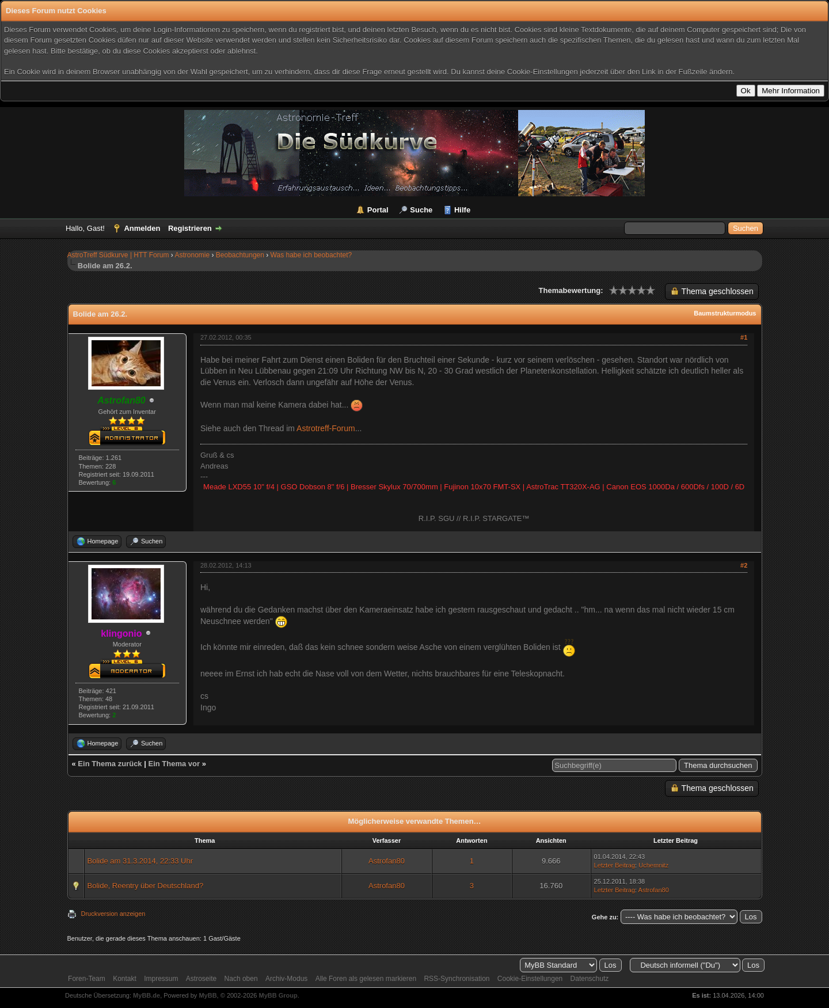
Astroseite (201, 979)
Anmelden (142, 228)
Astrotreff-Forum (325, 428)
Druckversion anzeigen (113, 913)
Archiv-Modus (286, 979)
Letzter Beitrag (615, 865)
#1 (743, 337)
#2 (743, 565)
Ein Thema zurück (110, 763)
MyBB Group (278, 995)
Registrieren (190, 228)
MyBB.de (146, 995)
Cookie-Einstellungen (529, 979)
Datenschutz (590, 979)
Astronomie (192, 255)
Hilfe (462, 210)
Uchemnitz (653, 865)
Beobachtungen (240, 255)
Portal (378, 210)
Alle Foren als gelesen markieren (365, 979)
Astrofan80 (386, 861)
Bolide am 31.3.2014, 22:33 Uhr (140, 861)
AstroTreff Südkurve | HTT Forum (118, 255)
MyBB (207, 995)
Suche (421, 210)
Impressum (161, 979)
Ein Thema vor (174, 763)
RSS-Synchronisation (456, 979)
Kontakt (124, 979)
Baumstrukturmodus (725, 313)
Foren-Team (86, 979)
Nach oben (241, 979)
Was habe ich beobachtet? (311, 255)
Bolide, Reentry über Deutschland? (146, 885)
